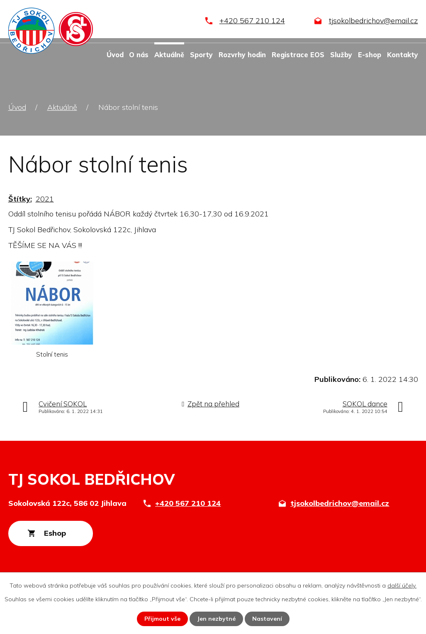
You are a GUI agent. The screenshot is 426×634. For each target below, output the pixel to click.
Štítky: (20, 199)
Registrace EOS (298, 55)
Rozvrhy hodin (242, 55)
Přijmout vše (162, 618)
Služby (341, 55)
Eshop (55, 533)
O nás (138, 55)
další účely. (401, 585)
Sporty (201, 55)
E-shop (369, 55)
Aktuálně (169, 55)
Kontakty (402, 55)
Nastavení (267, 618)
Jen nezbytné (216, 618)
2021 (45, 199)
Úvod (115, 55)
